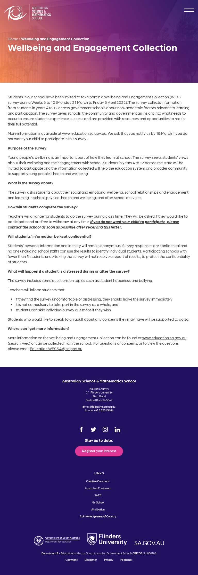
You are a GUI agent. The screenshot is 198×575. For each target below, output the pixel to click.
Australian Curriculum (98, 488)
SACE (97, 495)
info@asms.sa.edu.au (103, 406)
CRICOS (137, 553)
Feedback (126, 559)
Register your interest (99, 450)
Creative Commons (98, 481)
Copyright (71, 559)
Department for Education (57, 553)
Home (13, 38)
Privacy (108, 559)
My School (98, 502)
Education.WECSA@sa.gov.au (56, 348)
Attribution (98, 509)
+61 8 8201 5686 (103, 410)
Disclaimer (91, 559)
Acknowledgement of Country (98, 516)
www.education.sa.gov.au (84, 133)
